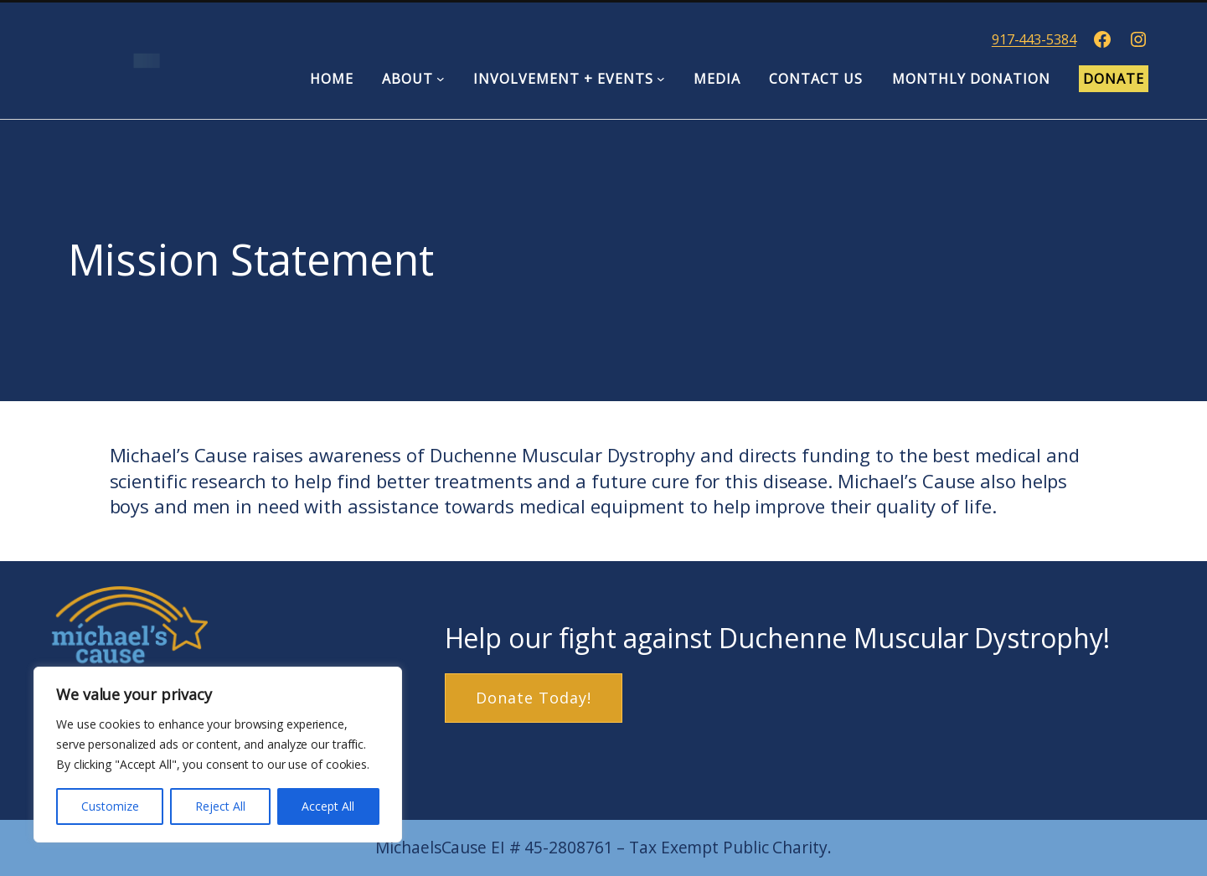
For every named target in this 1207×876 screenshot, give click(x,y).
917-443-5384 (1034, 39)
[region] (218, 755)
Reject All (220, 806)
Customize (110, 806)
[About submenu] (440, 79)
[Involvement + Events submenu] (661, 79)
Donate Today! (533, 698)
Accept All (328, 806)
